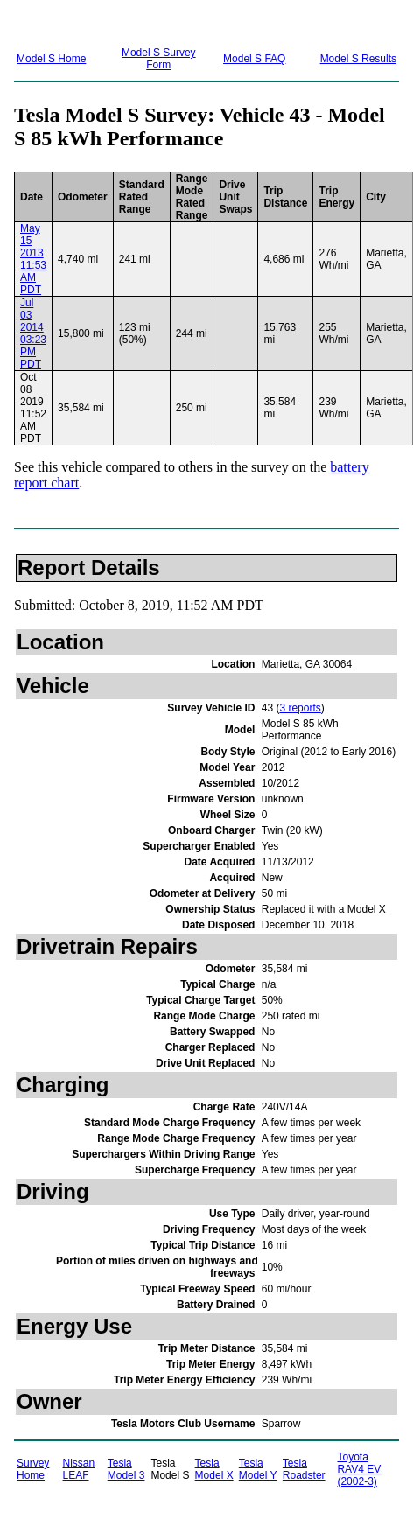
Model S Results (358, 59)
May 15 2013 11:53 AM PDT (33, 259)
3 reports (299, 708)
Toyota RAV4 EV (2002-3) (359, 1469)
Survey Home (33, 1469)
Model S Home (51, 59)
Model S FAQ (254, 59)
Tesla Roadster (304, 1469)
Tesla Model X (214, 1469)
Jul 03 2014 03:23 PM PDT (33, 333)
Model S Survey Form (159, 58)
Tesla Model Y (258, 1469)
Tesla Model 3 (126, 1469)
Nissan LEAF (79, 1469)
